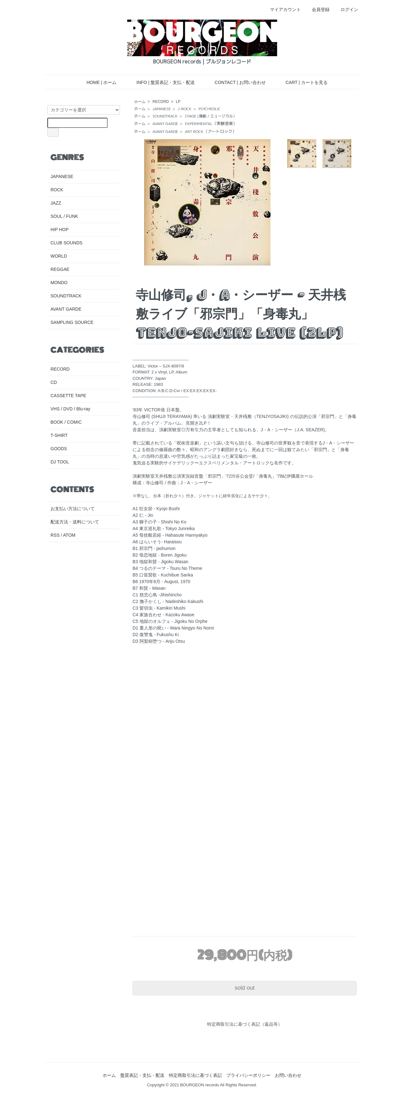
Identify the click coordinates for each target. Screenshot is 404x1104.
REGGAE (59, 269)
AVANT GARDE (165, 123)
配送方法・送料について (74, 521)
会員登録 (317, 9)
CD (53, 382)
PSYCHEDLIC (210, 108)
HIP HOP (59, 229)
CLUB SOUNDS (66, 242)
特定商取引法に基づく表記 (195, 1075)
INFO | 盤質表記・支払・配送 (161, 82)
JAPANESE (161, 108)
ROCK (56, 189)
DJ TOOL (59, 461)
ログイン (346, 9)
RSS (55, 535)
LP (178, 101)
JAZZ (55, 203)
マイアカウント (282, 9)
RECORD (160, 101)
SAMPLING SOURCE (71, 322)
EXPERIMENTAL (211, 123)
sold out (244, 988)
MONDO (59, 282)
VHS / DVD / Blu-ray (70, 408)
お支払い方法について (72, 508)
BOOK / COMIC (66, 422)
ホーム (140, 101)
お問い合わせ (288, 1075)
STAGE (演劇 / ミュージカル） (211, 116)
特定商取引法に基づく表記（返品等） (244, 1024)
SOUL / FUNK (64, 216)
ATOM (69, 535)
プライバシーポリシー (248, 1075)
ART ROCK (210, 131)
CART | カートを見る (302, 82)
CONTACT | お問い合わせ (235, 82)
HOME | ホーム (96, 82)
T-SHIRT (59, 435)
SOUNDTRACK (165, 116)
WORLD (58, 256)
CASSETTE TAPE (68, 395)
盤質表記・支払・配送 (142, 1075)
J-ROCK (185, 108)
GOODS (58, 448)
